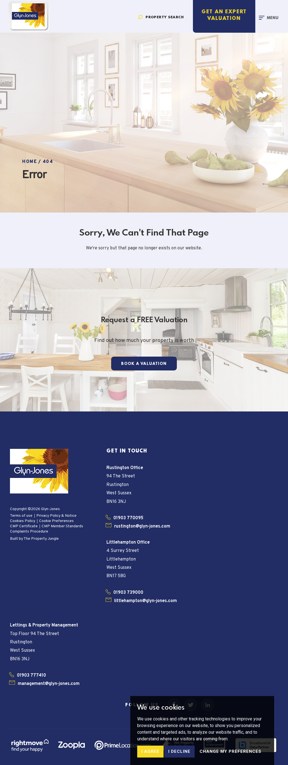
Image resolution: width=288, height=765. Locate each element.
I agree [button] (150, 754)
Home (29, 162)
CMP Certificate (24, 526)
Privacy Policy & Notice (56, 515)
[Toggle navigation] (268, 17)
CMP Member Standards (62, 526)
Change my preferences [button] (230, 754)
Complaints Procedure (29, 531)
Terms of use (21, 515)
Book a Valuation (144, 364)
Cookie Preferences (56, 521)
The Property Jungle (41, 538)
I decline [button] (179, 754)
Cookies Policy (22, 521)
